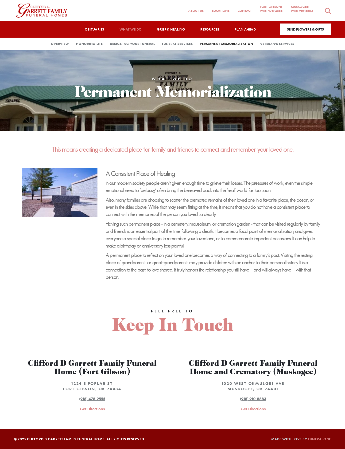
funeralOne (319, 439)
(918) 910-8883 (253, 398)
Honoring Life (89, 44)
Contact (245, 10)
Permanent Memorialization (226, 44)
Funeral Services (177, 44)
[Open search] (328, 10)
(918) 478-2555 (92, 398)
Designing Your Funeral (132, 44)
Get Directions (92, 408)
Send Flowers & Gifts (305, 29)
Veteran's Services (277, 44)
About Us (196, 10)
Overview (60, 44)
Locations (220, 10)
